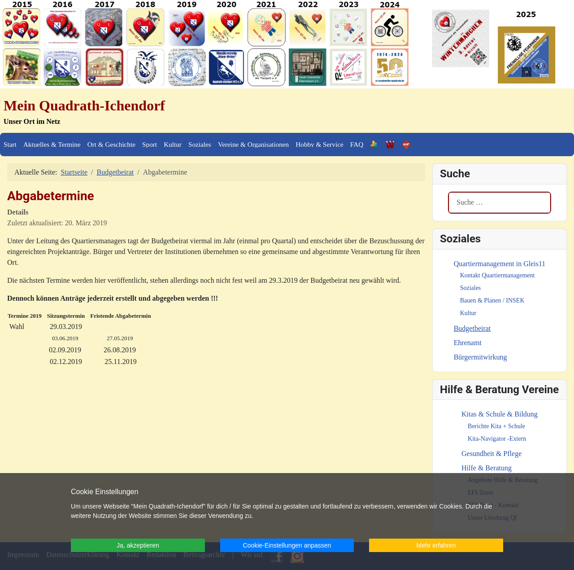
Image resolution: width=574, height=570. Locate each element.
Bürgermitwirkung (480, 357)
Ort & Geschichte (111, 144)
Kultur (173, 144)
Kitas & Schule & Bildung (499, 414)
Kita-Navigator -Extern (497, 438)
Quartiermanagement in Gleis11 (500, 263)
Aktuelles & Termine (52, 144)
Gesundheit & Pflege (491, 453)
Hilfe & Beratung (486, 468)
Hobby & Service (319, 144)
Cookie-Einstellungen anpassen (287, 545)
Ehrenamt (468, 342)
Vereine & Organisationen (253, 144)
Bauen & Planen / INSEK (492, 300)
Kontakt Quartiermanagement (497, 275)
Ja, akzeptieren (138, 545)
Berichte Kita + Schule (496, 426)
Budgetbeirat (472, 328)
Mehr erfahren (436, 545)
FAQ (356, 144)
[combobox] (499, 203)
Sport (149, 144)
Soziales (199, 144)
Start (10, 144)
